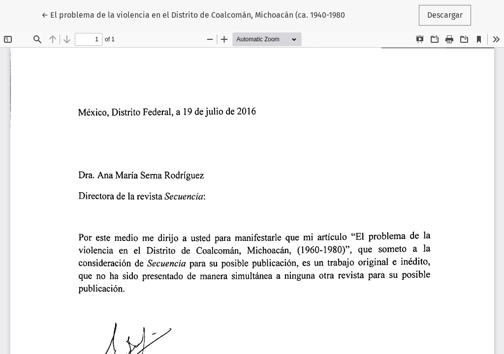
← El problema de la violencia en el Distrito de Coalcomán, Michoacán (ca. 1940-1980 (193, 14)
